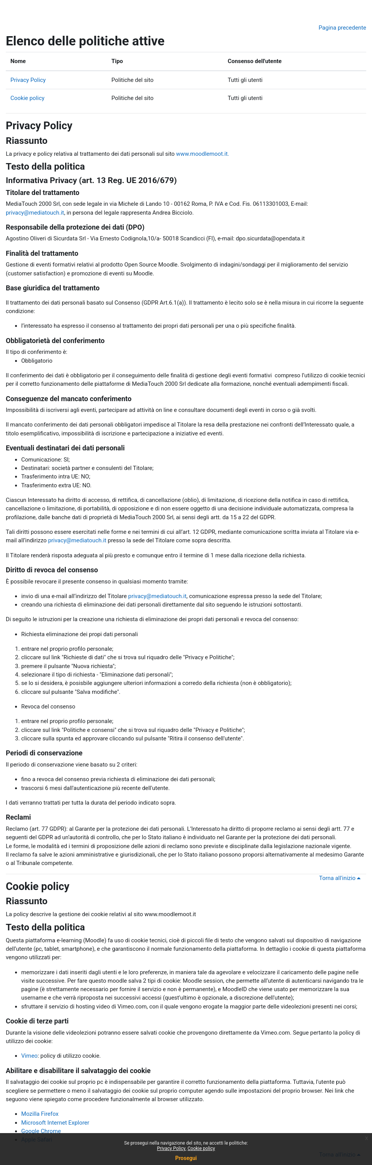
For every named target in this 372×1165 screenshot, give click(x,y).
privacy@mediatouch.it (35, 212)
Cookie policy (27, 98)
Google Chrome (41, 1131)
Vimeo (29, 1055)
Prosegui (186, 1158)
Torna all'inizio (341, 878)
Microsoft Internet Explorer (55, 1122)
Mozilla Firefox (40, 1113)
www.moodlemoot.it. (202, 153)
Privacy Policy (28, 80)
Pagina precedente (342, 27)
